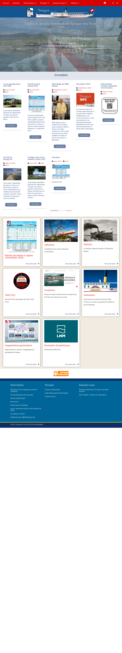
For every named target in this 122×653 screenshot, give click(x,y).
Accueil (6, 3)
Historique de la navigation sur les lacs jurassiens (23, 390)
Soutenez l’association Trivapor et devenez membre (93, 390)
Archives (16, 3)
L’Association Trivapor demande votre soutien (109, 86)
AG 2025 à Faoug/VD (7, 158)
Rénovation (14, 402)
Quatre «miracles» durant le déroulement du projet (25, 409)
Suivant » (69, 210)
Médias (75, 3)
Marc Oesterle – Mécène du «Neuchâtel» (92, 395)
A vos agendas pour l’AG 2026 (12, 85)
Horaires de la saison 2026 (34, 85)
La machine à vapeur (17, 414)
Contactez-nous (50, 396)
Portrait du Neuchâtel (17, 398)
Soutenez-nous (60, 3)
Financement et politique (19, 405)
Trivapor (44, 3)
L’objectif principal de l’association (56, 393)
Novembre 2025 (83, 84)
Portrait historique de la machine (21, 395)
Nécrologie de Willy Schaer (60, 85)
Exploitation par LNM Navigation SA (22, 417)
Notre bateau (29, 3)
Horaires (56, 157)
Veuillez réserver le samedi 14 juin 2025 (36, 158)
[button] (2, 44)
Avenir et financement (52, 389)
